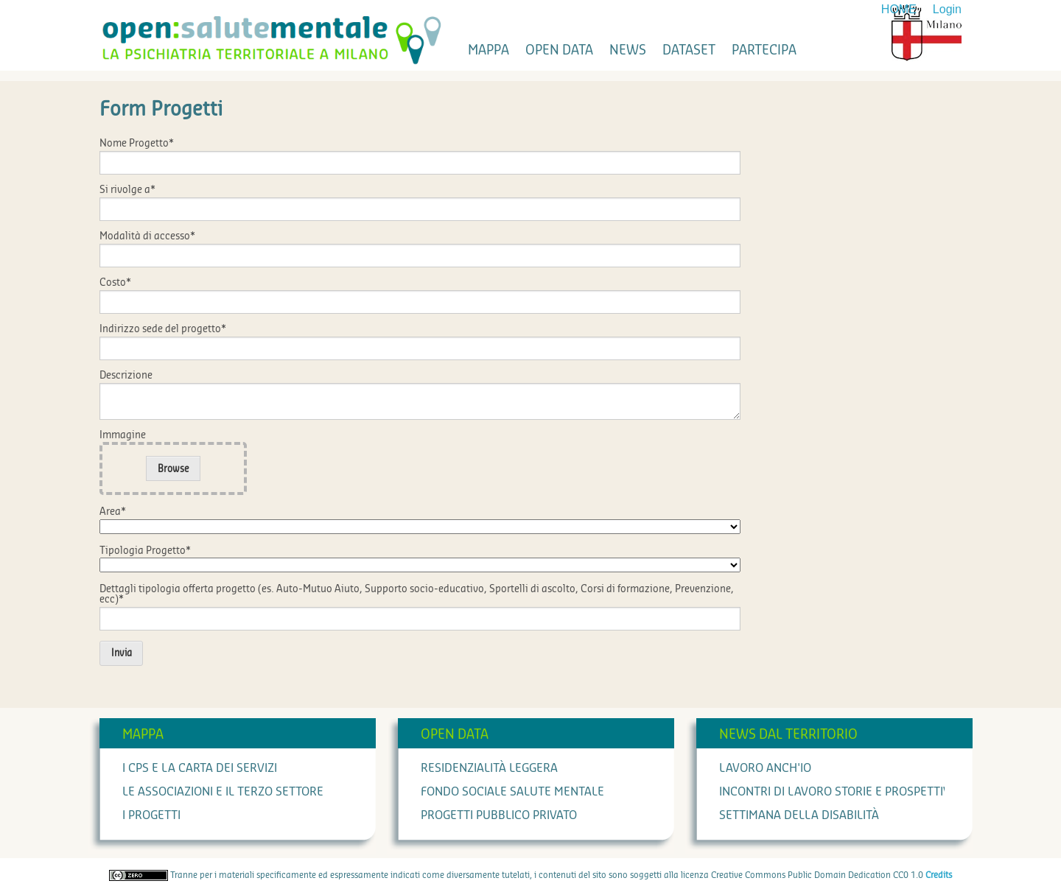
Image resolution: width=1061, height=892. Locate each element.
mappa (488, 50)
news (627, 50)
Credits (938, 875)
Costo (115, 283)
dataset (688, 50)
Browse (173, 469)
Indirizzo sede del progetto (162, 329)
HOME (899, 9)
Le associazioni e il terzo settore (222, 792)
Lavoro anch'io (765, 768)
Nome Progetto (136, 143)
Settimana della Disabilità (799, 815)
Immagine (122, 435)
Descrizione (126, 376)
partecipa (764, 50)
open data (559, 50)
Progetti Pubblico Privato (499, 815)
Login (947, 9)
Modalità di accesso (147, 236)
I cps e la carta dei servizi (199, 768)
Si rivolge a (127, 190)
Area (112, 512)
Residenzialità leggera (489, 768)
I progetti (151, 815)
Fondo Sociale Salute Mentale (512, 792)
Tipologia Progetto (145, 551)
